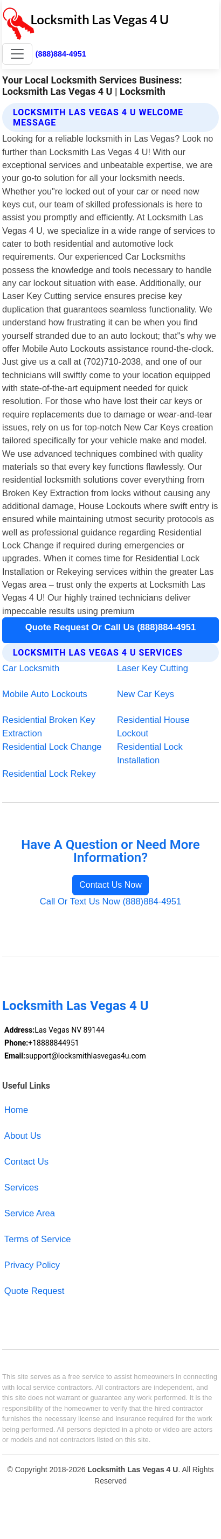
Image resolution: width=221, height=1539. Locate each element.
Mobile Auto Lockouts (44, 694)
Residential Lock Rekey (48, 774)
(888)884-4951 (61, 54)
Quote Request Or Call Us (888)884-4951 (110, 627)
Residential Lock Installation (150, 753)
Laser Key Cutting (152, 668)
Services (21, 1187)
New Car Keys (145, 694)
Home (16, 1110)
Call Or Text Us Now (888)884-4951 (111, 901)
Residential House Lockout (153, 727)
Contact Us (26, 1162)
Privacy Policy (32, 1265)
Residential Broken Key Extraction (48, 727)
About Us (22, 1136)
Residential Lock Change (52, 747)
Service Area (29, 1213)
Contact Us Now (110, 884)
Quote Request (34, 1291)
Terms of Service (37, 1239)
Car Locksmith (30, 668)
